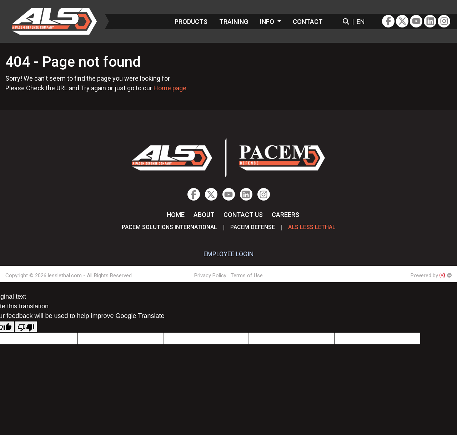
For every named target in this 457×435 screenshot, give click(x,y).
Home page (170, 88)
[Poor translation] (26, 327)
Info (268, 21)
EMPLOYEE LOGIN (229, 254)
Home (176, 214)
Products (191, 21)
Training (233, 21)
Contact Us (243, 214)
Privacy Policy (210, 275)
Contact (308, 21)
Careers (285, 214)
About (204, 214)
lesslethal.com (59, 21)
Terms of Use (247, 275)
